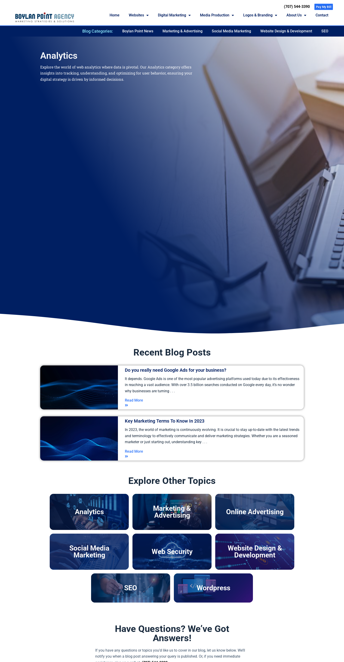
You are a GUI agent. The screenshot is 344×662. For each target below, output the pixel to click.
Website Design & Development (286, 31)
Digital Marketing (174, 15)
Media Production (217, 15)
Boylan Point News (137, 31)
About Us (296, 15)
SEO (324, 31)
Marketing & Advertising (183, 31)
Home (115, 15)
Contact (322, 15)
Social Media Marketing (231, 31)
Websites (139, 15)
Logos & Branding (260, 15)
